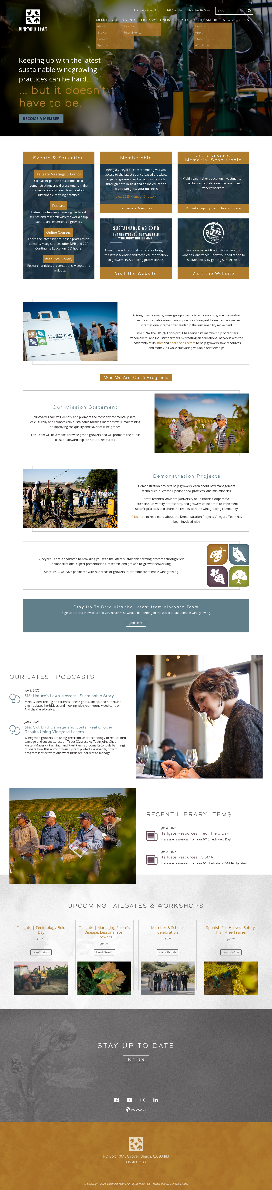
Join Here (136, 623)
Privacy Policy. (160, 1183)
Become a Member (41, 118)
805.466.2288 (136, 1161)
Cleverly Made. (179, 1183)
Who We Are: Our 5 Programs (136, 377)
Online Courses (174, 20)
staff (159, 343)
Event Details (41, 952)
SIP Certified (174, 10)
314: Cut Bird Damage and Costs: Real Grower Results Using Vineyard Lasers (69, 729)
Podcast (58, 205)
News (228, 20)
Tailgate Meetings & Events (58, 174)
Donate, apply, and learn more (213, 208)
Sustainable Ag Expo (147, 10)
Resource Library (58, 259)
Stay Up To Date (199, 10)
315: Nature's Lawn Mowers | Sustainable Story (69, 695)
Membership (107, 20)
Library (148, 20)
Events (129, 20)
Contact (245, 20)
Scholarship (206, 20)
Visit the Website (136, 273)
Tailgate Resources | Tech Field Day (195, 833)
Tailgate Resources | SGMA (187, 857)
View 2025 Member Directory (136, 196)
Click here (138, 517)
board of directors (182, 343)
